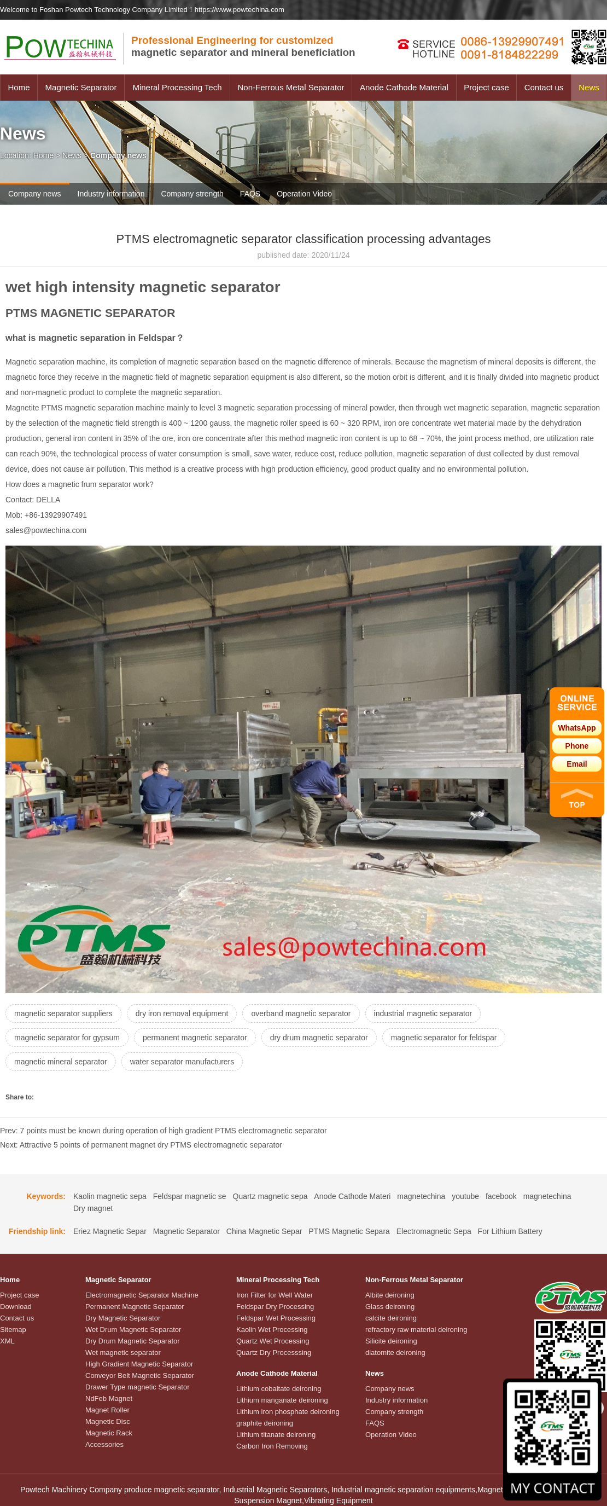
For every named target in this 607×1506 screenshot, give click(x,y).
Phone (577, 746)
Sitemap (13, 1329)
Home (19, 87)
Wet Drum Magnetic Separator (133, 1329)
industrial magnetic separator (423, 1013)
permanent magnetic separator (195, 1037)
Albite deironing (390, 1295)
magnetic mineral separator (60, 1061)
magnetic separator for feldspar (444, 1037)
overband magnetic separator (301, 1013)
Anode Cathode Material (404, 87)
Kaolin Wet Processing (272, 1329)
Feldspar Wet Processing (276, 1318)
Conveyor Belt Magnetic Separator (139, 1375)
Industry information (111, 193)
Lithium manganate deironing (282, 1400)
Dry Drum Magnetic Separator (132, 1341)
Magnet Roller (107, 1410)
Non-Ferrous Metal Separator (290, 87)
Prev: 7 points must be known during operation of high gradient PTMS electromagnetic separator (163, 1130)
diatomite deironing (395, 1352)
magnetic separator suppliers (63, 1013)
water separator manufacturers (182, 1061)
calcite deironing (391, 1318)
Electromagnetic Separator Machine (142, 1295)
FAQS (250, 193)
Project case (486, 87)
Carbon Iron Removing (272, 1446)
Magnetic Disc (107, 1421)
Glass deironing (390, 1306)
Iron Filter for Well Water (274, 1295)
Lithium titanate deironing (276, 1434)
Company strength (192, 193)
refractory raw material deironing (416, 1329)
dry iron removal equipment (182, 1013)
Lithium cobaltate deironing (278, 1389)
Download (16, 1306)
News (589, 87)
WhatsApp (577, 727)
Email (577, 764)
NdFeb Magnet (108, 1398)
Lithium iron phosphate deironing (288, 1411)
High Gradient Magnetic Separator (139, 1364)
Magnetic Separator (81, 87)
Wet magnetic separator (123, 1352)
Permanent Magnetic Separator (134, 1306)
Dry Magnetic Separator (122, 1318)
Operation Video (304, 193)
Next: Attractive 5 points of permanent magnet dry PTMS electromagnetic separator (141, 1144)
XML (7, 1341)
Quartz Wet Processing (272, 1341)
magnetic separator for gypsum (67, 1037)
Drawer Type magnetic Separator (137, 1387)
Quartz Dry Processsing (273, 1352)
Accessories (104, 1444)
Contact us (544, 87)
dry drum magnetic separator (319, 1037)
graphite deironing (264, 1423)
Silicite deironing (391, 1341)
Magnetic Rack (108, 1433)
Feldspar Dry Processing (275, 1306)
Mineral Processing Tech (176, 87)
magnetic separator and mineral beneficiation (243, 46)
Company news (34, 193)
